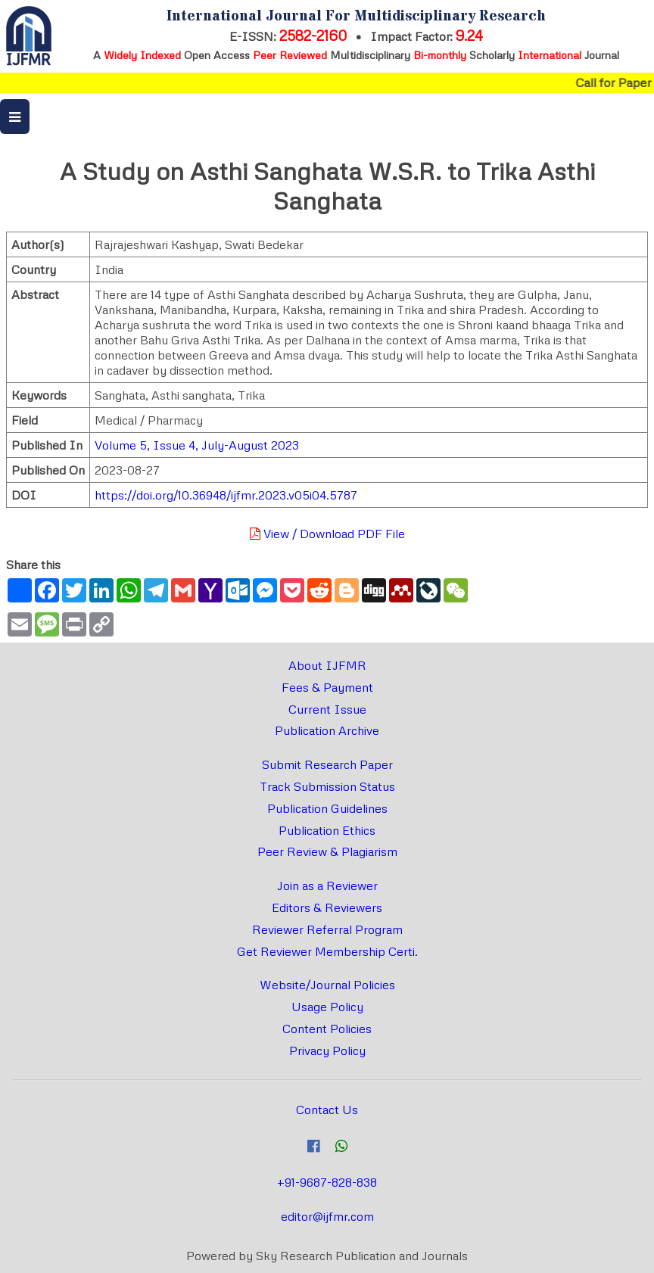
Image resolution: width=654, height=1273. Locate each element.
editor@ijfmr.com (327, 1216)
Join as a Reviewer (327, 885)
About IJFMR (327, 665)
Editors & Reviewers (327, 907)
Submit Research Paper (327, 764)
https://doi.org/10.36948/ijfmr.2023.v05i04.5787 (226, 495)
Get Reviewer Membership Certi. (327, 951)
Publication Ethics (327, 830)
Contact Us (327, 1109)
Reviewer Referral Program (327, 929)
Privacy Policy (327, 1050)
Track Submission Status (327, 786)
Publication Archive (327, 730)
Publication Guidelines (327, 808)
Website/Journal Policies (327, 984)
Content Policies (327, 1028)
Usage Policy (327, 1006)
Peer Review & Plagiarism (327, 851)
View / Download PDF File (327, 533)
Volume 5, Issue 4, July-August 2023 (197, 445)
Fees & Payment (327, 687)
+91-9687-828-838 (327, 1182)
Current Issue (327, 709)
